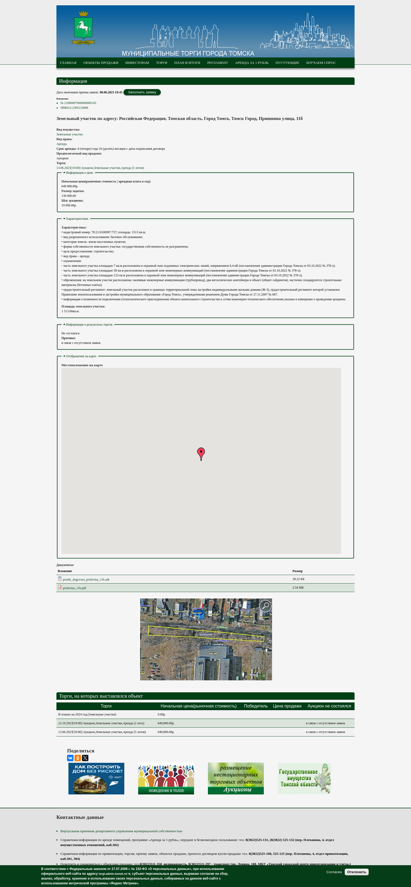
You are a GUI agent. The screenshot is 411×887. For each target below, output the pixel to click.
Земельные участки (69, 134)
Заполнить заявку (142, 92)
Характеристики (77, 218)
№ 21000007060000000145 (78, 103)
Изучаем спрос (321, 63)
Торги (161, 63)
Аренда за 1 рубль (252, 63)
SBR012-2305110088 (74, 108)
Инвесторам (137, 63)
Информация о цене (79, 172)
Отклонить (356, 872)
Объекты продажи (100, 63)
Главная (68, 63)
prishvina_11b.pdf (74, 588)
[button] (201, 454)
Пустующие (287, 63)
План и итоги (187, 63)
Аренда (61, 144)
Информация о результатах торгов (89, 324)
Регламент (217, 63)
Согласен (334, 872)
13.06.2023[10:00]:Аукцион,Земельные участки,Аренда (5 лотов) (100, 168)
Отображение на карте (81, 356)
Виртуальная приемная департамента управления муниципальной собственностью (121, 831)
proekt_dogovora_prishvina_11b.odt (86, 579)
